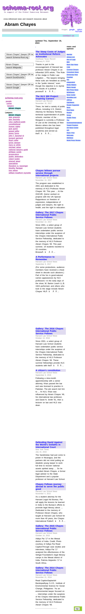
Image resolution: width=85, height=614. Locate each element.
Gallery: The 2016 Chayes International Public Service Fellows (49, 331)
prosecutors (14, 154)
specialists (13, 164)
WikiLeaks (70, 135)
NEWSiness (70, 92)
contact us (68, 35)
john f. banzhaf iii (16, 136)
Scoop (69, 115)
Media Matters (71, 85)
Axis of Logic (71, 59)
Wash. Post (70, 133)
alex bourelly (14, 120)
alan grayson (14, 117)
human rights (14, 127)
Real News (70, 110)
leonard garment (16, 138)
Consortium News (73, 72)
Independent (71, 82)
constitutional (14, 124)
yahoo (79, 30)
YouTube (78, 31)
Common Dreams (72, 70)
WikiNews (70, 138)
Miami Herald (71, 87)
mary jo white (15, 145)
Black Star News (72, 65)
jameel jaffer (14, 131)
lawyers (10, 106)
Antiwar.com (71, 57)
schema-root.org (14, 98)
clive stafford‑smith (17, 122)
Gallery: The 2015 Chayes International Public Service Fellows (49, 528)
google (72, 30)
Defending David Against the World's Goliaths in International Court (49, 444)
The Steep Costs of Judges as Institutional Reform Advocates (50, 54)
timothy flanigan (16, 168)
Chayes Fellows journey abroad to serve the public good (50, 486)
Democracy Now (72, 75)
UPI (68, 130)
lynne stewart (14, 143)
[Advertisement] (51, 150)
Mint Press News (72, 90)
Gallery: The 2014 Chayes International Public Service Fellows (49, 570)
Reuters (69, 113)
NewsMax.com (71, 97)
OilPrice (69, 100)
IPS (68, 80)
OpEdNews (70, 102)
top (77, 609)
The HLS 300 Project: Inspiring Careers (47, 97)
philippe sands (15, 152)
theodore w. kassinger (18, 166)
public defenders (16, 157)
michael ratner (15, 147)
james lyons (14, 133)
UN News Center (72, 128)
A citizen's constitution (48, 370)
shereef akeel (14, 161)
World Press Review (73, 140)
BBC (68, 62)
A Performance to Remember (45, 258)
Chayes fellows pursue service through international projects (48, 173)
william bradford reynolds (20, 173)
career (9, 104)
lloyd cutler (14, 140)
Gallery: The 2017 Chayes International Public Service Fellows (49, 215)
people (9, 101)
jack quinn (13, 129)
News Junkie (71, 95)
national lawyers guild (18, 150)
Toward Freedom (72, 125)
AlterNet (69, 54)
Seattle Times (71, 118)
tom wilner (13, 171)
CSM (68, 67)
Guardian (70, 77)
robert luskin (14, 159)
